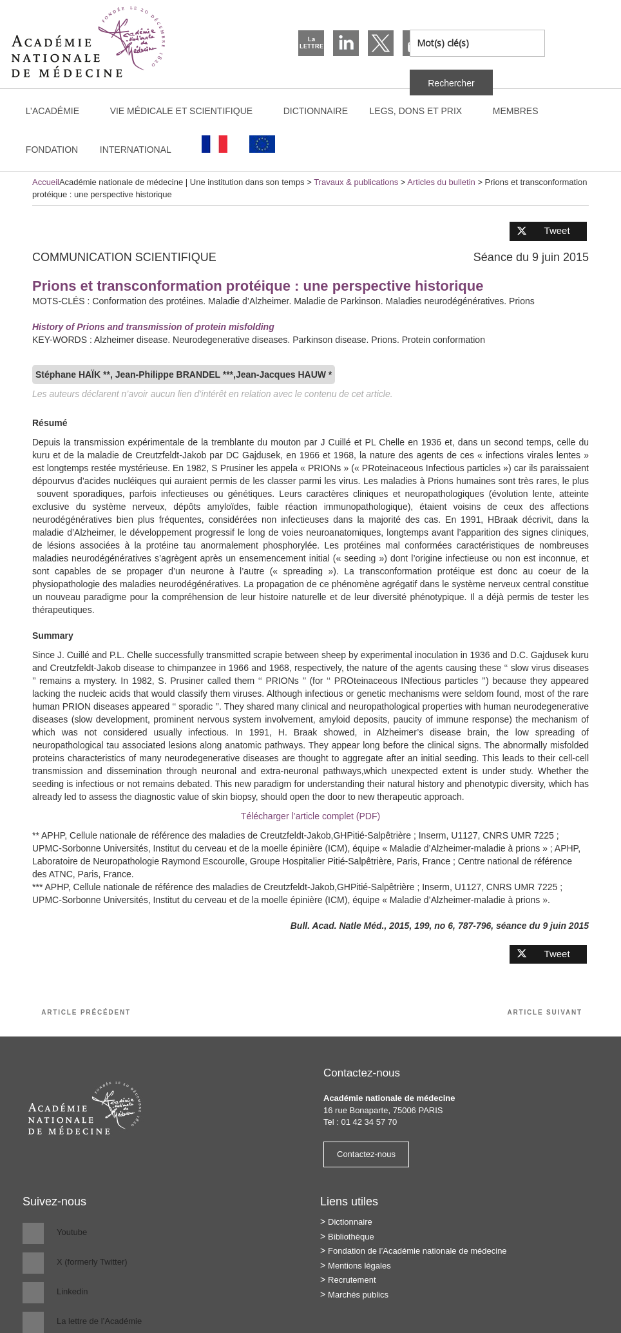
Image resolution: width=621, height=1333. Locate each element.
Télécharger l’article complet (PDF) (310, 816)
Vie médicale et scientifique (187, 111)
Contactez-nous (366, 1154)
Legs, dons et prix (422, 111)
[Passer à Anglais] (262, 144)
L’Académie (58, 111)
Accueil (45, 182)
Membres (516, 111)
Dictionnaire (315, 111)
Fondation (52, 149)
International (142, 149)
